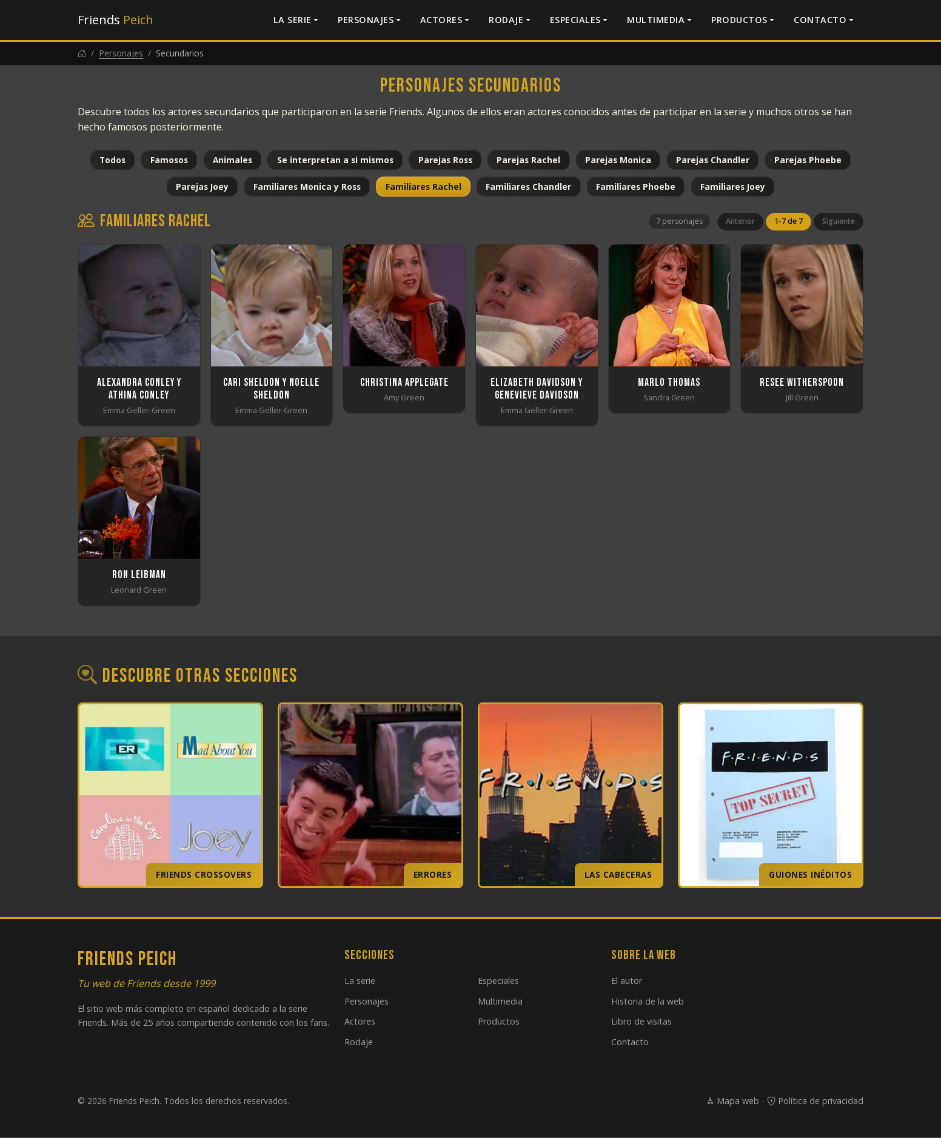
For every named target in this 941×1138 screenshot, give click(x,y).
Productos (739, 19)
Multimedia (656, 19)
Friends (115, 20)
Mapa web (732, 1102)
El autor (626, 981)
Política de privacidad (815, 1102)
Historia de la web (647, 1002)
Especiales (575, 19)
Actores (441, 19)
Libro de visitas (641, 1022)
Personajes (365, 19)
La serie (292, 19)
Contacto (820, 19)
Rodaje (506, 19)
